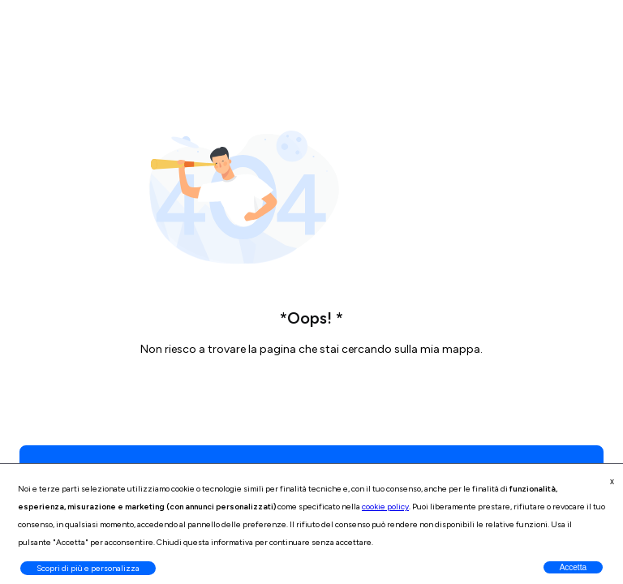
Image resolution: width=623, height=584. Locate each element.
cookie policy (385, 506)
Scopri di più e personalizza (88, 568)
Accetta (573, 567)
